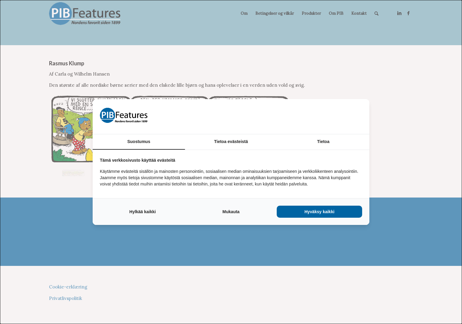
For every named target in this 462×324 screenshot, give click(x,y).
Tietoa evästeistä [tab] (231, 141)
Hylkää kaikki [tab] (142, 211)
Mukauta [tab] (231, 211)
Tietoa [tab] (323, 141)
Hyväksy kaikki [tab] (319, 211)
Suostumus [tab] (138, 141)
